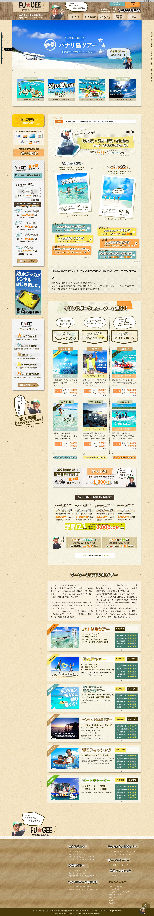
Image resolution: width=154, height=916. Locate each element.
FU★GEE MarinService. (78, 913)
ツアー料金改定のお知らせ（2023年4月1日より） (98, 121)
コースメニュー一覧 (116, 886)
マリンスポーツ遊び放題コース (80, 887)
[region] (77, 46)
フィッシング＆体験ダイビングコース (82, 860)
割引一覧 (112, 897)
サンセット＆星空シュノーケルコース (122, 851)
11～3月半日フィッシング (118, 876)
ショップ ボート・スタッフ (119, 892)
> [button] (12, 72)
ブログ (111, 900)
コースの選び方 (114, 889)
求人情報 (112, 903)
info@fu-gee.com (115, 911)
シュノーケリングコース (77, 851)
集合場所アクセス (115, 895)
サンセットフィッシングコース (119, 854)
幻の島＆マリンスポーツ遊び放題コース (83, 876)
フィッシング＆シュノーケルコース (81, 857)
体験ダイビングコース (77, 854)
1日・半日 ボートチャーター (119, 865)
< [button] (12, 70)
